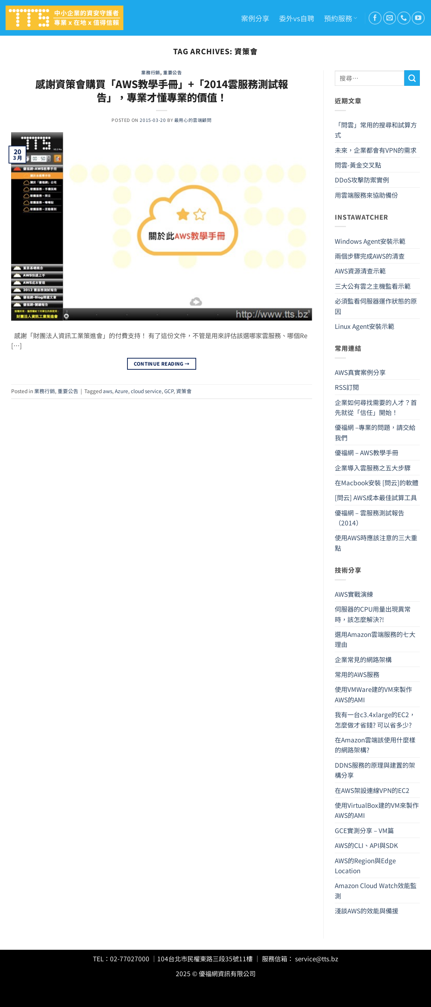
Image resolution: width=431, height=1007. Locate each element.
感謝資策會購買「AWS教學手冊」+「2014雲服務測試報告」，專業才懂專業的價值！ (161, 90)
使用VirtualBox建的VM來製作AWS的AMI (377, 810)
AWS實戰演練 (354, 594)
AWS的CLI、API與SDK (366, 845)
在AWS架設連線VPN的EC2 (372, 790)
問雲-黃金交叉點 (358, 164)
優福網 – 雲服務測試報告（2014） (369, 517)
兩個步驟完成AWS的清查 (370, 255)
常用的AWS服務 (357, 674)
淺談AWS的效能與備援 (366, 910)
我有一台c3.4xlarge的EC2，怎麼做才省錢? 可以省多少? (375, 719)
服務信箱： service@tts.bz (300, 958)
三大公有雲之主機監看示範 (373, 286)
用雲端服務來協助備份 (366, 195)
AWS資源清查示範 (360, 270)
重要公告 (172, 72)
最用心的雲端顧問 (193, 120)
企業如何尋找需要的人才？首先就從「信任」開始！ (376, 407)
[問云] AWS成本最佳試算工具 (376, 497)
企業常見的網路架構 (363, 659)
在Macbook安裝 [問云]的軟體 (376, 482)
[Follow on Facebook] (375, 18)
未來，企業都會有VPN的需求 (376, 150)
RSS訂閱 (347, 387)
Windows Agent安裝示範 (370, 241)
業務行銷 (150, 72)
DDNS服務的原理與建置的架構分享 (375, 770)
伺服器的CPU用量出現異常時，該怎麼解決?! (373, 614)
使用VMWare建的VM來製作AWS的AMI (373, 694)
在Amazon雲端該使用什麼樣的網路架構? (375, 744)
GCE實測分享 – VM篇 (364, 830)
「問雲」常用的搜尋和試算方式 (376, 129)
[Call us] (403, 18)
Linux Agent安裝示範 (364, 326)
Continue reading (162, 364)
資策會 (184, 391)
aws (107, 391)
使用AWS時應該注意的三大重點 (376, 542)
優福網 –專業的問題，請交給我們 (375, 432)
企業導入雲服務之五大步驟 (373, 467)
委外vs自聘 (296, 18)
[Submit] (412, 78)
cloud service (146, 391)
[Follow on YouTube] (418, 18)
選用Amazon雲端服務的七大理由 (375, 639)
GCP (169, 391)
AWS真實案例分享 (360, 372)
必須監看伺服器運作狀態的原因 (376, 305)
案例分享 (255, 18)
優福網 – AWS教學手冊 (366, 452)
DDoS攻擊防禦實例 (362, 179)
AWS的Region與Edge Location (365, 865)
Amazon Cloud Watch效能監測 (376, 890)
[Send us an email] (389, 18)
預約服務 (340, 18)
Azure (121, 391)
